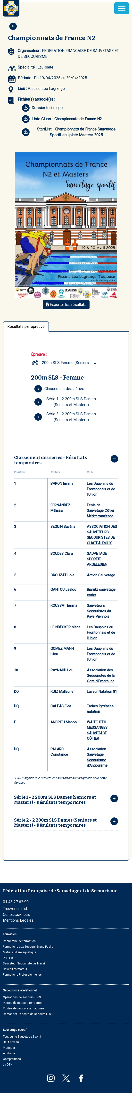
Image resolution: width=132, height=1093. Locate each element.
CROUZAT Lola (62, 575)
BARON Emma (61, 483)
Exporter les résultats (66, 304)
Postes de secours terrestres (22, 1003)
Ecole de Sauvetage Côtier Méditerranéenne (100, 510)
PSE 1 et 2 (9, 958)
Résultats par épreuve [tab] (26, 326)
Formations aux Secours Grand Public (28, 946)
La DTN (7, 1064)
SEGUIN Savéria (62, 526)
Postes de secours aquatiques (23, 1008)
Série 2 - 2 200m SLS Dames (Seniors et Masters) (65, 417)
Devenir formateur (15, 969)
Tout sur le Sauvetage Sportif (22, 1036)
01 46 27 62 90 (16, 902)
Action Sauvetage (101, 575)
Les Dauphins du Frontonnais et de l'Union (101, 489)
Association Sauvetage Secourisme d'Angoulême (97, 757)
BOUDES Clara (61, 553)
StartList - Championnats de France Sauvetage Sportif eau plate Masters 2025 (69, 132)
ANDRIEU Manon (63, 722)
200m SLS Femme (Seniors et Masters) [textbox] (70, 362)
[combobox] (70, 363)
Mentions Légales (18, 920)
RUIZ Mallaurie (61, 691)
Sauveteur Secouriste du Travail (24, 963)
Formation (9, 934)
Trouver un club (15, 908)
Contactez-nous (16, 914)
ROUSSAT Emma (63, 605)
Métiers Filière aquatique (19, 952)
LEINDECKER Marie (65, 627)
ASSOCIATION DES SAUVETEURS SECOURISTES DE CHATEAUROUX (102, 534)
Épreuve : (39, 354)
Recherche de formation (19, 941)
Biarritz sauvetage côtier (101, 592)
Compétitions (12, 1059)
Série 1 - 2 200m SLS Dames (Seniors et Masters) (65, 402)
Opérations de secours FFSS (22, 997)
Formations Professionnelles (22, 974)
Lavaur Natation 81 (102, 691)
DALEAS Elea (60, 706)
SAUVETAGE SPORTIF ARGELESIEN (97, 559)
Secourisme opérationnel (20, 990)
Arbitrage (9, 1053)
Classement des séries (59, 389)
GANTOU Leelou (63, 589)
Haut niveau (11, 1042)
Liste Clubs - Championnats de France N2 (62, 119)
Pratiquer (9, 1048)
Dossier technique (42, 108)
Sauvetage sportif (14, 1030)
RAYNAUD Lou (61, 670)
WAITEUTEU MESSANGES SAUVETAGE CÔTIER (97, 730)
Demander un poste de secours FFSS (27, 1014)
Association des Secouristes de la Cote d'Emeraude (101, 675)
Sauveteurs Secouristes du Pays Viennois (99, 611)
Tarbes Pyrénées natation (100, 709)
